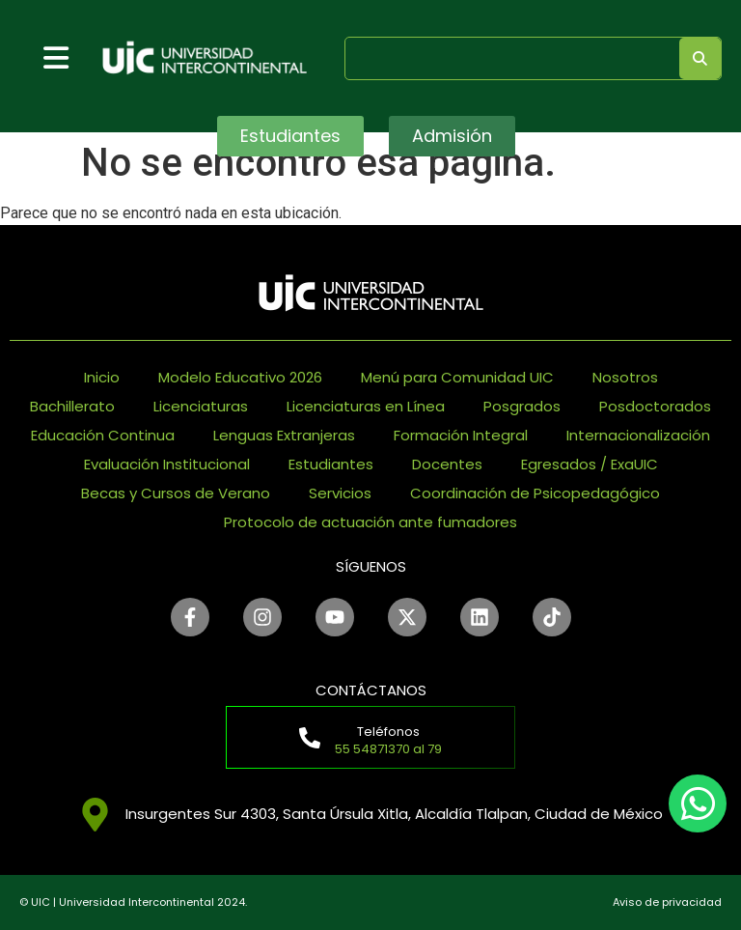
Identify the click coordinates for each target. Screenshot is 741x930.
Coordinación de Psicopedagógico (535, 493)
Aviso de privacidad (667, 902)
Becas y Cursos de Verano (175, 493)
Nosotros (625, 377)
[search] (507, 57)
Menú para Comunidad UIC (457, 377)
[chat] (698, 803)
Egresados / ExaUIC (589, 464)
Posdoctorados (655, 406)
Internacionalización (638, 435)
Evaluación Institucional (167, 464)
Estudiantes (330, 464)
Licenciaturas (200, 406)
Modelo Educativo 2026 (240, 377)
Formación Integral (461, 435)
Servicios (340, 493)
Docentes (447, 464)
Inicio (102, 377)
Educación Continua (103, 435)
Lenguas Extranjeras (284, 435)
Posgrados (522, 406)
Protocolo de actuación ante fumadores (370, 522)
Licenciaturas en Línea (366, 406)
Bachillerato (72, 406)
